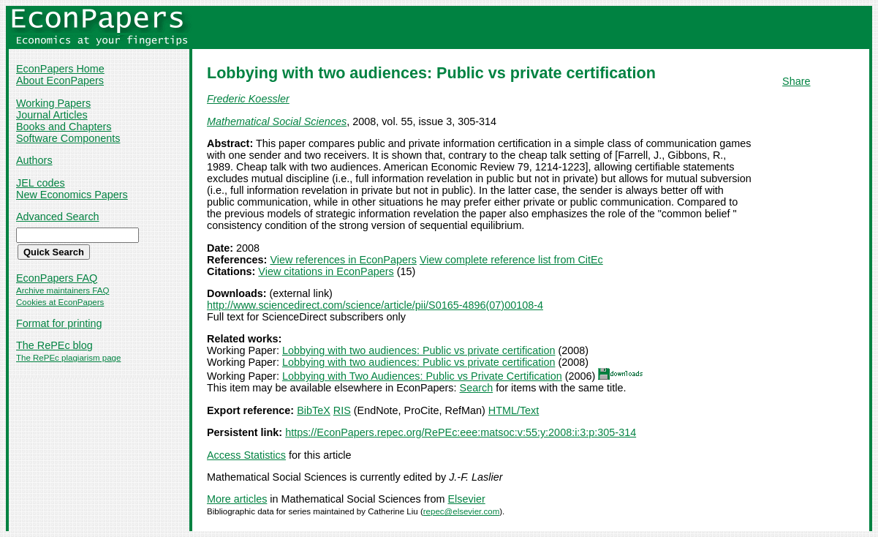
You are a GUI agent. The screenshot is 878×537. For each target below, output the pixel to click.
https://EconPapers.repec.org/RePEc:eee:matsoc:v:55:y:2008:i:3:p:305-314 (460, 432)
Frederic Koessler (248, 99)
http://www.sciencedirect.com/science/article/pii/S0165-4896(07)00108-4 (375, 305)
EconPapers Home (60, 69)
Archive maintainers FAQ (62, 290)
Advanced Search (57, 216)
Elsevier (466, 499)
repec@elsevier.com (461, 511)
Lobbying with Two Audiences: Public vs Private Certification (422, 376)
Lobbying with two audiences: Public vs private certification (419, 350)
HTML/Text (514, 410)
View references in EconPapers (343, 260)
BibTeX (313, 410)
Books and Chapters (63, 126)
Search (476, 388)
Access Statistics (246, 455)
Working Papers (53, 103)
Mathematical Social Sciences (277, 121)
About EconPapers (60, 80)
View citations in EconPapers (325, 271)
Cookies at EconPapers (60, 302)
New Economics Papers (72, 194)
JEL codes (40, 183)
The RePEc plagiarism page (68, 357)
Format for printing (59, 323)
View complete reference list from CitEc (511, 260)
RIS (342, 410)
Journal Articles (52, 115)
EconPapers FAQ (56, 278)
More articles (237, 499)
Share (796, 81)
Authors (34, 160)
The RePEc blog (54, 345)
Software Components (68, 138)
